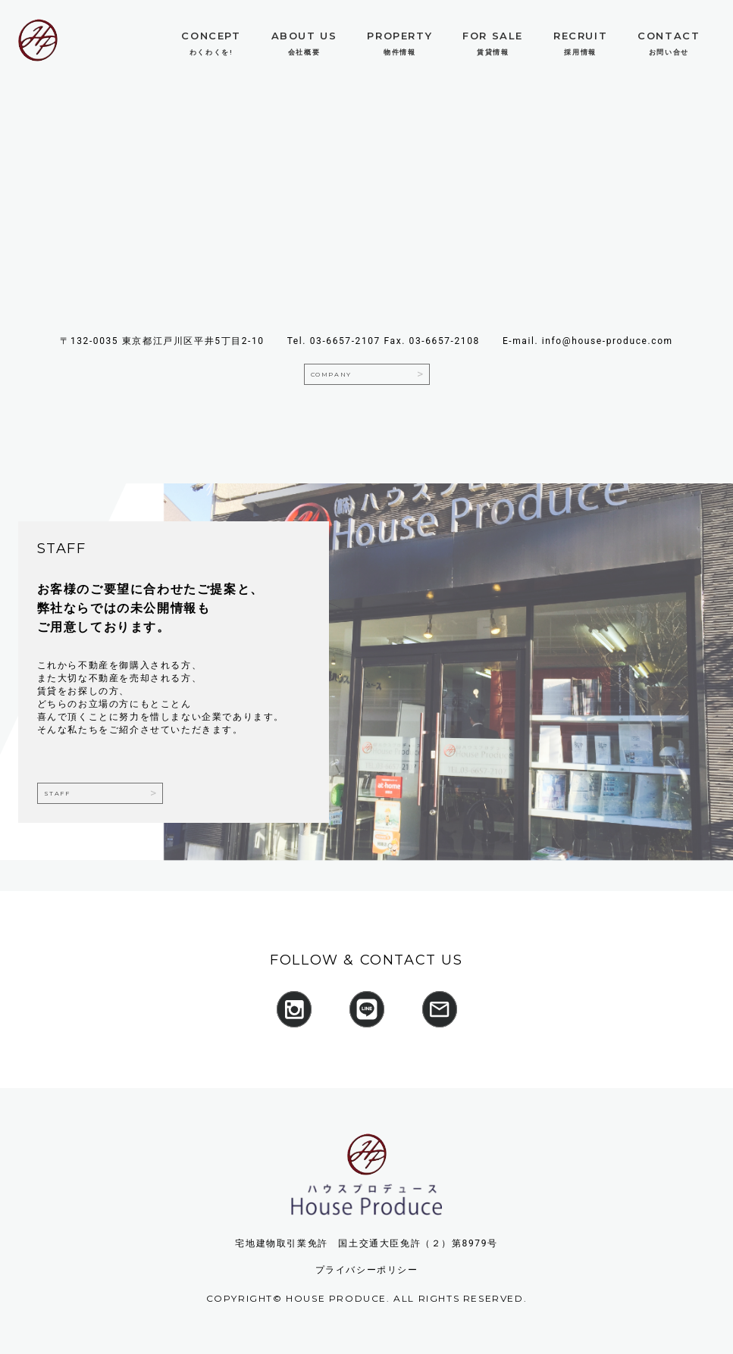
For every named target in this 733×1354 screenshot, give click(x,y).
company (331, 374)
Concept (210, 36)
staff (57, 793)
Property (399, 36)
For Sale (492, 36)
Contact (668, 36)
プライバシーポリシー (366, 1270)
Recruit (580, 36)
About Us (304, 36)
